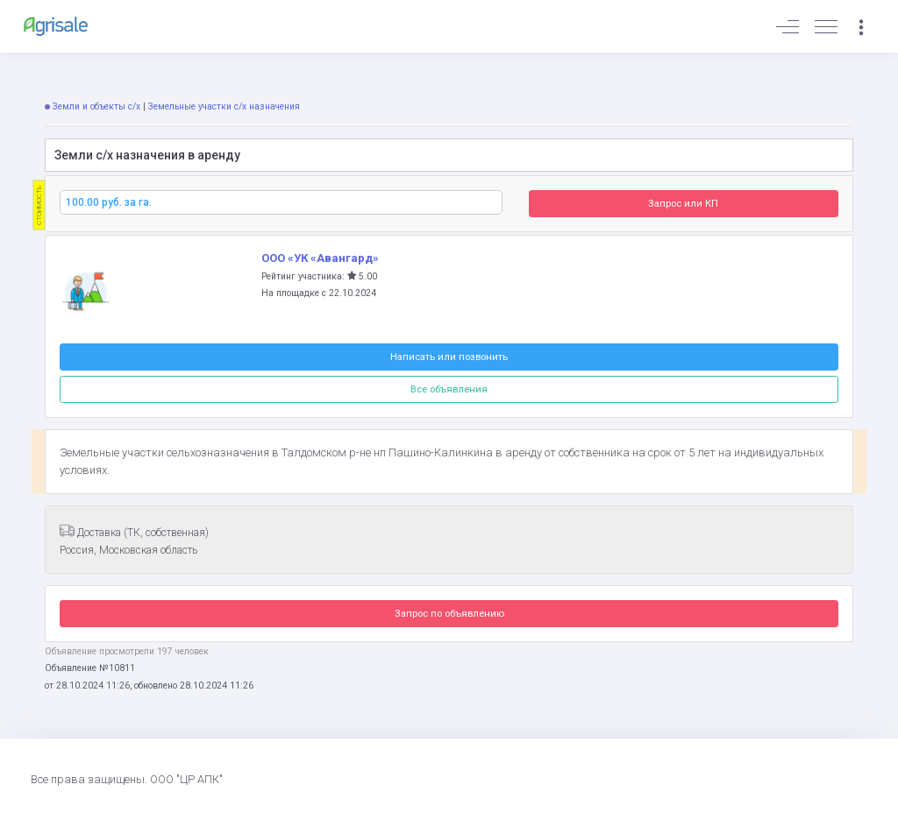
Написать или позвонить (449, 356)
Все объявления (449, 389)
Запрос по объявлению (449, 613)
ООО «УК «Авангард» (320, 258)
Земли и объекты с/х (96, 106)
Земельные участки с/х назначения (224, 106)
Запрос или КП (683, 203)
